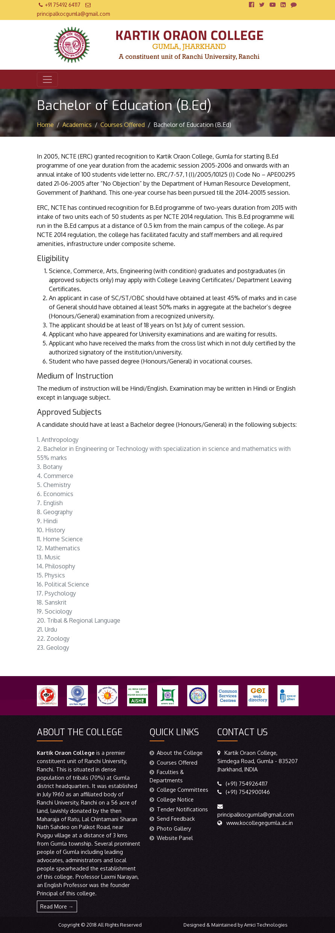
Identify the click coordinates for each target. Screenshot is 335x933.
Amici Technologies (265, 925)
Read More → (57, 906)
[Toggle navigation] (47, 79)
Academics (77, 124)
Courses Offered (122, 124)
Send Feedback (172, 818)
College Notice (172, 799)
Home (45, 124)
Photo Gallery (170, 828)
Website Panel (171, 837)
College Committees (179, 789)
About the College (176, 752)
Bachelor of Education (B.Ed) (192, 124)
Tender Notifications (179, 809)
